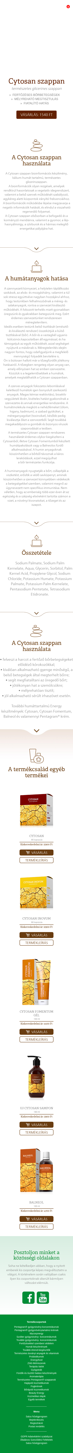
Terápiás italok (36, 1366)
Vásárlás (39, 853)
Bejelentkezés (36, 1420)
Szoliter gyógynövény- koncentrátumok (36, 1336)
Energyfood (37, 1360)
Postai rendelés (36, 1426)
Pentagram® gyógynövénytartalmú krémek (37, 1330)
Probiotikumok (36, 1356)
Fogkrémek (36, 1386)
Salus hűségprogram (36, 1416)
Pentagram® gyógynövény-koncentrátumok (36, 1327)
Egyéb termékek (36, 1399)
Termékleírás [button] (36, 860)
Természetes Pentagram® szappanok (36, 1379)
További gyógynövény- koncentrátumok (36, 1340)
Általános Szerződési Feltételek (36, 1439)
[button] (36, 811)
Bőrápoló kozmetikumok (36, 1389)
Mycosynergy (36, 1333)
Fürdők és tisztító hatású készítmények (37, 1373)
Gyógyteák (36, 1369)
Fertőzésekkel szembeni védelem (36, 1343)
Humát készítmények (36, 1346)
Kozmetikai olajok (36, 1396)
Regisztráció (36, 1423)
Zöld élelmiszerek (36, 1363)
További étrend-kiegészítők (36, 1350)
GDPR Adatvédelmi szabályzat (36, 1436)
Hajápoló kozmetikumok (36, 1383)
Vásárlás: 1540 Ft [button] (36, 115)
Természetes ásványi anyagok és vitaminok (36, 1353)
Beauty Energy (36, 1393)
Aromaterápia (36, 1376)
